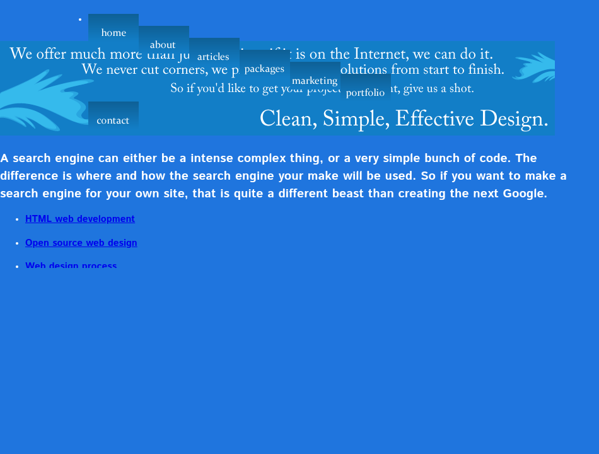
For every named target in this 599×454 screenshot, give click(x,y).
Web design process (71, 267)
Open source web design (81, 243)
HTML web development (80, 219)
